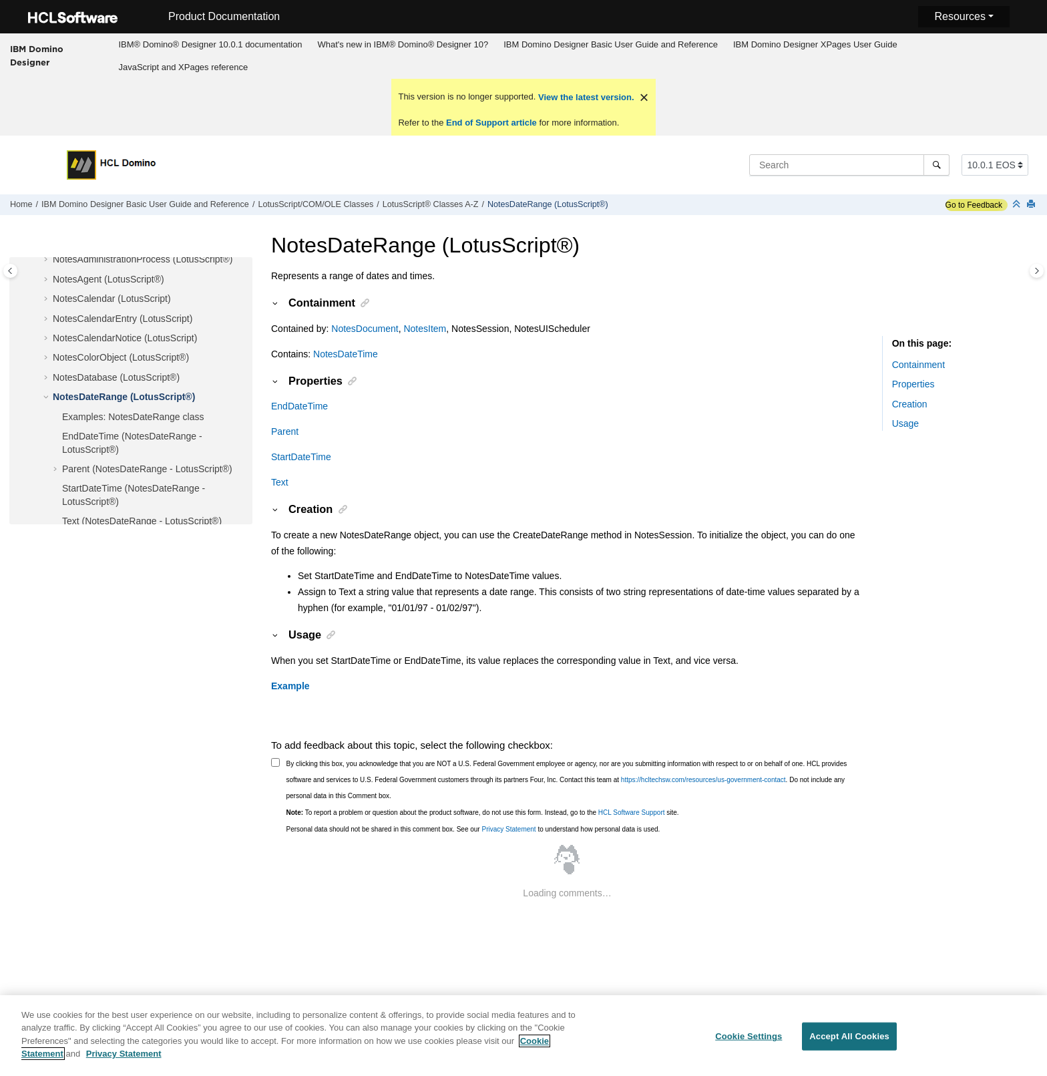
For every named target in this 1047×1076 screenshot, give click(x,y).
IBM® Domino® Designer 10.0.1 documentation (210, 44)
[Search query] (849, 165)
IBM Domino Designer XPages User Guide (815, 44)
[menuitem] (210, 44)
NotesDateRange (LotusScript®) (547, 204)
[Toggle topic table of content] (1037, 271)
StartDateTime (301, 457)
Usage (905, 423)
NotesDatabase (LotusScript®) (116, 377)
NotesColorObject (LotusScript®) (121, 357)
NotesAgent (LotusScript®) (108, 279)
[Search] (936, 165)
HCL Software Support (631, 812)
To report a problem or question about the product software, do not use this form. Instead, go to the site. (482, 812)
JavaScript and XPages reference (183, 67)
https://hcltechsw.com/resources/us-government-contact (703, 779)
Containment (918, 364)
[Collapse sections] (1017, 204)
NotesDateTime (345, 354)
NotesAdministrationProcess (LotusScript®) (142, 259)
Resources (959, 16)
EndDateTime (299, 406)
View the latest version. (585, 97)
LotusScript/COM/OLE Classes (315, 204)
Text (279, 482)
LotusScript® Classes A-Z (431, 204)
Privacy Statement (508, 829)
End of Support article (491, 123)
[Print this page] (1032, 204)
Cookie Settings (748, 1044)
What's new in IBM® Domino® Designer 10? (402, 44)
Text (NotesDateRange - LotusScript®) (142, 521)
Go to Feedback (974, 205)
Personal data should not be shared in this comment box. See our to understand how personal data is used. (473, 829)
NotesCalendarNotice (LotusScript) (125, 338)
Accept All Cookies (849, 1044)
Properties (913, 384)
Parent (284, 431)
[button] (47, 259)
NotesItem (424, 328)
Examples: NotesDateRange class (133, 416)
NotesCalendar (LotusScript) (112, 298)
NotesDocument (364, 328)
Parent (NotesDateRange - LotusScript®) (147, 469)
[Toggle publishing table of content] (10, 271)
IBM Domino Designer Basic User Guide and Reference (610, 44)
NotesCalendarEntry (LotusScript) (122, 318)
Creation (909, 404)
